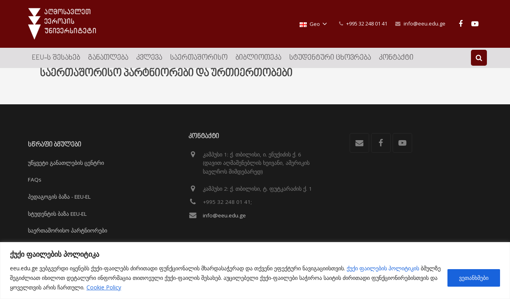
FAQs (34, 180)
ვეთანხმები (473, 277)
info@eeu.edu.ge (424, 23)
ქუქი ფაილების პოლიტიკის (383, 268)
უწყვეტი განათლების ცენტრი (66, 162)
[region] (255, 270)
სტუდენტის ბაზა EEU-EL (57, 213)
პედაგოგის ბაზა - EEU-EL (59, 196)
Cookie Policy (103, 287)
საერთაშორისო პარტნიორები (67, 230)
